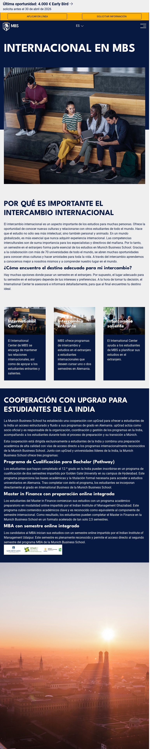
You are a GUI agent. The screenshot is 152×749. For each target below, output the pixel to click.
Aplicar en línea (37, 16)
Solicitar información (112, 16)
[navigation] (79, 25)
